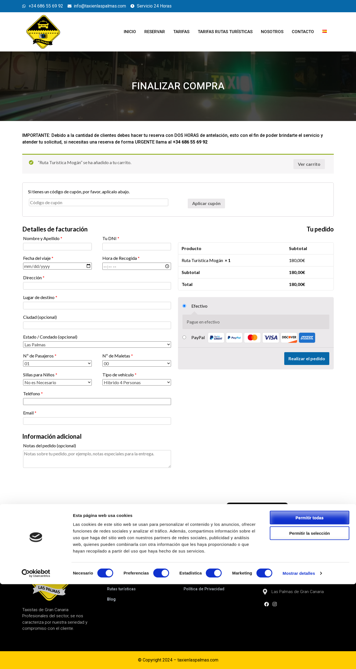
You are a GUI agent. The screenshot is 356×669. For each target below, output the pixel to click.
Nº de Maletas (117, 355)
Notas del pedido (49, 445)
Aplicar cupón (206, 203)
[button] (257, 508)
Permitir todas (310, 602)
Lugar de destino (40, 297)
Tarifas (181, 31)
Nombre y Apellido (42, 238)
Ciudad (40, 317)
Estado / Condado (50, 336)
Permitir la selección (309, 618)
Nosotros (272, 31)
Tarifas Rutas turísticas (225, 31)
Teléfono (33, 393)
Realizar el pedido (306, 358)
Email (29, 412)
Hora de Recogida (121, 258)
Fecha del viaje (38, 258)
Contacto (303, 31)
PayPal (253, 337)
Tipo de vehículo (119, 374)
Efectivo (199, 305)
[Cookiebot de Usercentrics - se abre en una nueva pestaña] (36, 658)
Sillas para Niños (40, 374)
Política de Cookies (203, 578)
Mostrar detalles (299, 658)
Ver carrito (309, 164)
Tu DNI (110, 238)
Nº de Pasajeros (39, 355)
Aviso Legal (195, 568)
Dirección (33, 277)
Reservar (154, 31)
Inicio (130, 31)
